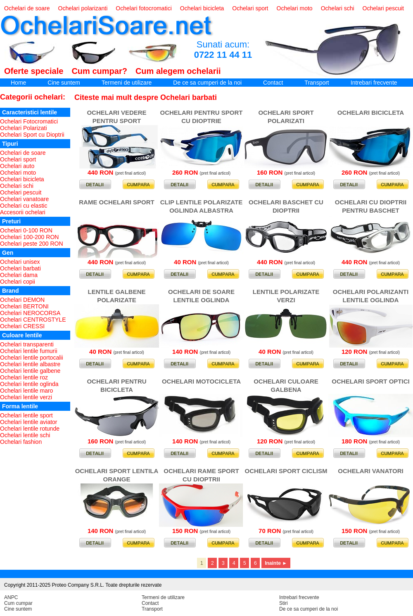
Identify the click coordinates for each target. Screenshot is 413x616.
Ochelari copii (17, 281)
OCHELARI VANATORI (370, 470)
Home (18, 82)
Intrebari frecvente (374, 82)
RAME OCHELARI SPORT (116, 202)
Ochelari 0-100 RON (26, 230)
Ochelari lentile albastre (30, 364)
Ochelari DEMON (22, 299)
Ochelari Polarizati (23, 128)
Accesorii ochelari (22, 212)
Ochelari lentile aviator (28, 422)
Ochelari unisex (20, 261)
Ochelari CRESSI (22, 326)
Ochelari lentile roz (24, 377)
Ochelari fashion (21, 441)
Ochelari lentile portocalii (31, 357)
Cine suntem (63, 82)
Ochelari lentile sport (26, 415)
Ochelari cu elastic (23, 205)
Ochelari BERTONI (24, 306)
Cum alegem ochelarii (178, 71)
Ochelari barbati (20, 268)
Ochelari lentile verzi (26, 397)
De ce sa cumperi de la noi (207, 82)
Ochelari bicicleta (202, 8)
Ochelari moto (295, 8)
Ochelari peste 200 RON (31, 243)
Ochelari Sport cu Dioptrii (32, 134)
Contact (273, 82)
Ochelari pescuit (383, 8)
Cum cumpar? (99, 71)
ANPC (11, 597)
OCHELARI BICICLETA (370, 112)
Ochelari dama (19, 275)
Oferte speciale (33, 71)
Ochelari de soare (27, 8)
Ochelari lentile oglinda (29, 384)
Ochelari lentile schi (25, 435)
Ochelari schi (337, 8)
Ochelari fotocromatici (143, 8)
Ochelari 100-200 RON (29, 237)
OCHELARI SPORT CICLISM (285, 470)
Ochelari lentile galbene (30, 370)
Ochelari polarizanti (83, 8)
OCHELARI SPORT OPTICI (370, 381)
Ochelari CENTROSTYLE (33, 319)
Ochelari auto (17, 166)
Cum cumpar (18, 603)
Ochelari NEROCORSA (30, 313)
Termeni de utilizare (127, 82)
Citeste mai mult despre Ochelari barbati (145, 97)
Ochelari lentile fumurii (28, 351)
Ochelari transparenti (27, 344)
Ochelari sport (250, 8)
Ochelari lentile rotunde (29, 428)
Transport (316, 82)
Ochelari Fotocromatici (29, 121)
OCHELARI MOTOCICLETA (201, 381)
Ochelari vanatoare (24, 199)
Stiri (283, 603)
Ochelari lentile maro (26, 390)
